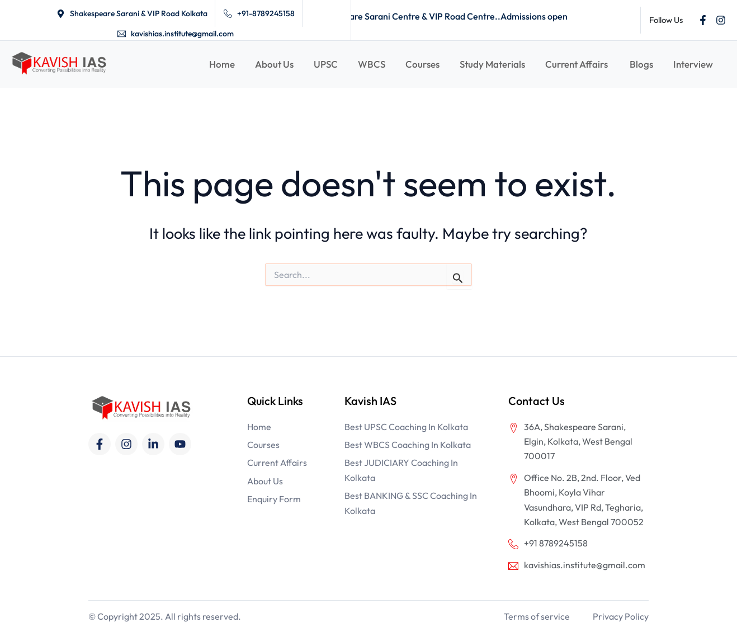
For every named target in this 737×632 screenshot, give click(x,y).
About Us (274, 64)
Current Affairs (577, 64)
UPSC (326, 64)
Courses (422, 64)
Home (222, 64)
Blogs (641, 64)
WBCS (371, 64)
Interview (693, 64)
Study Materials (492, 64)
